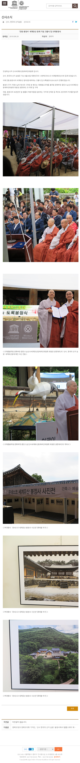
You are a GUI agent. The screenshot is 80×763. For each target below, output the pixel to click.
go (58, 749)
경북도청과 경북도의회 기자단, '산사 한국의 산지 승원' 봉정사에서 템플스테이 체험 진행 (46, 727)
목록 (72, 708)
